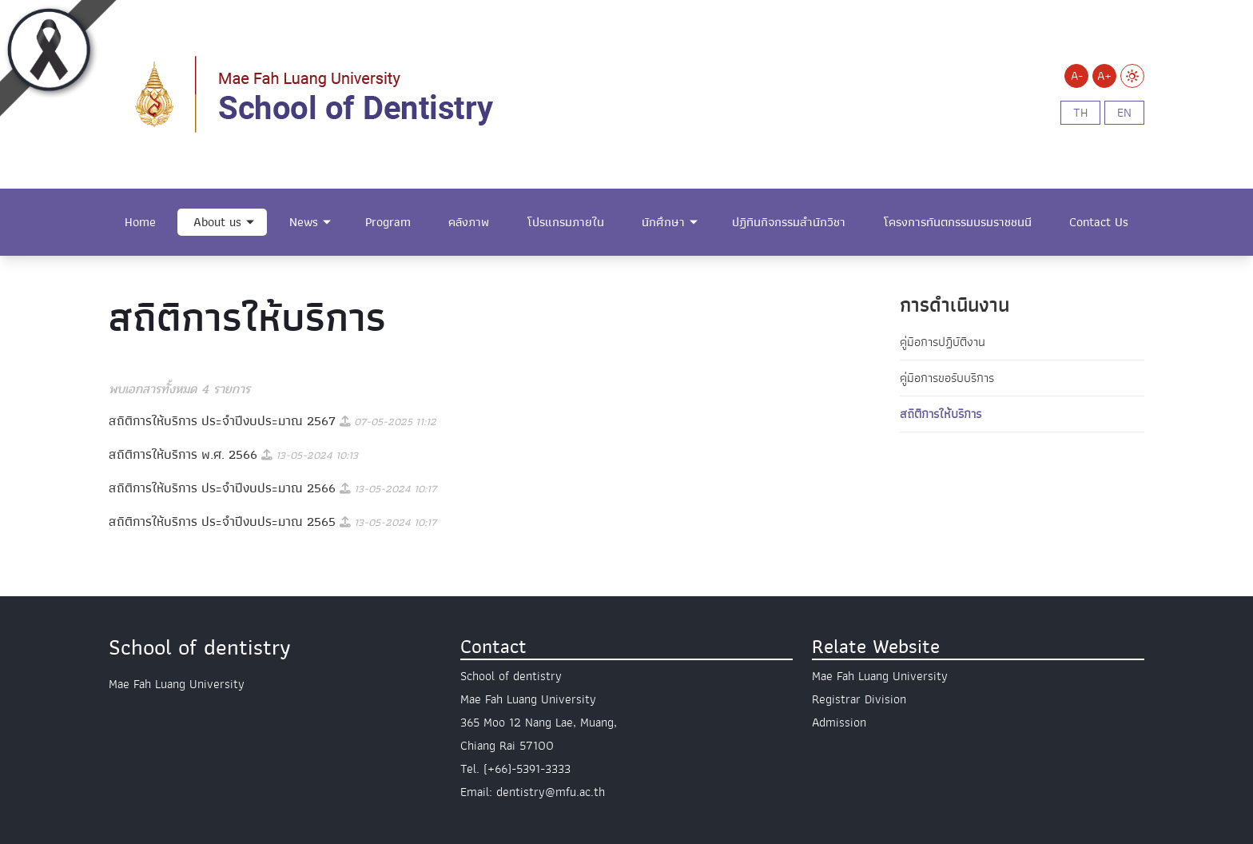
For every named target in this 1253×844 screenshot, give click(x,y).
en (1124, 112)
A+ (1104, 76)
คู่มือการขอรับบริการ (947, 378)
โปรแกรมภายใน (565, 222)
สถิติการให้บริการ (940, 414)
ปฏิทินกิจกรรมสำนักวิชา (788, 222)
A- (1077, 76)
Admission (839, 722)
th (1080, 112)
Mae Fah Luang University (880, 676)
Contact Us (1098, 222)
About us (217, 222)
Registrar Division (859, 699)
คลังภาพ (468, 222)
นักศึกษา (663, 222)
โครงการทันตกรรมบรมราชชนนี (958, 222)
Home (140, 222)
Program (388, 222)
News (303, 222)
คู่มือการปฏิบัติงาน (942, 342)
